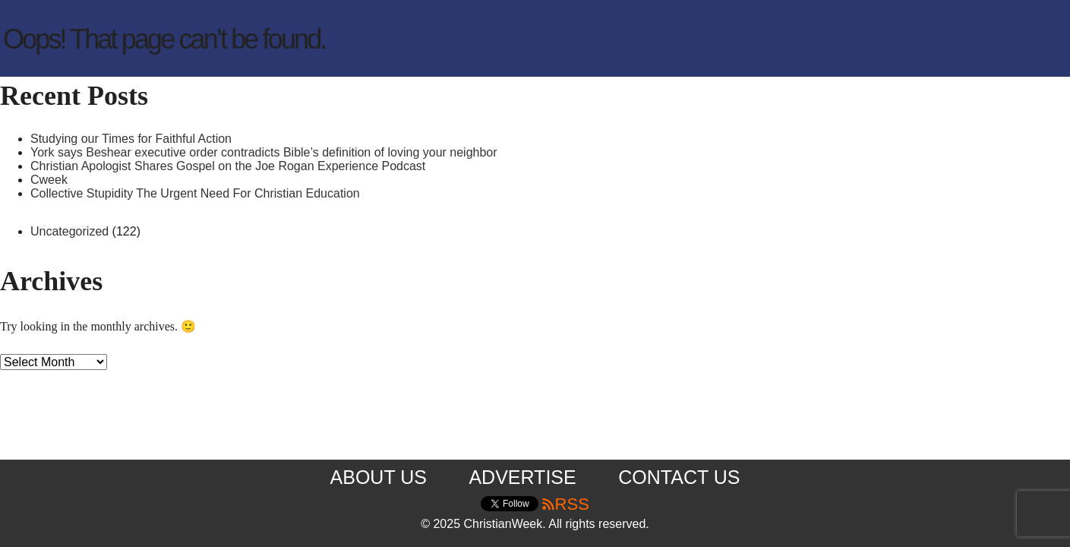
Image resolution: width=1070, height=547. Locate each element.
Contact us (679, 477)
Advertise (522, 477)
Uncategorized (69, 231)
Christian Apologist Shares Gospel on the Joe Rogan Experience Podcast (227, 166)
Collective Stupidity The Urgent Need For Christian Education (195, 193)
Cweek (49, 179)
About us (378, 477)
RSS (565, 504)
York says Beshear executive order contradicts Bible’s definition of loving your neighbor (263, 152)
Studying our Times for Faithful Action (131, 138)
